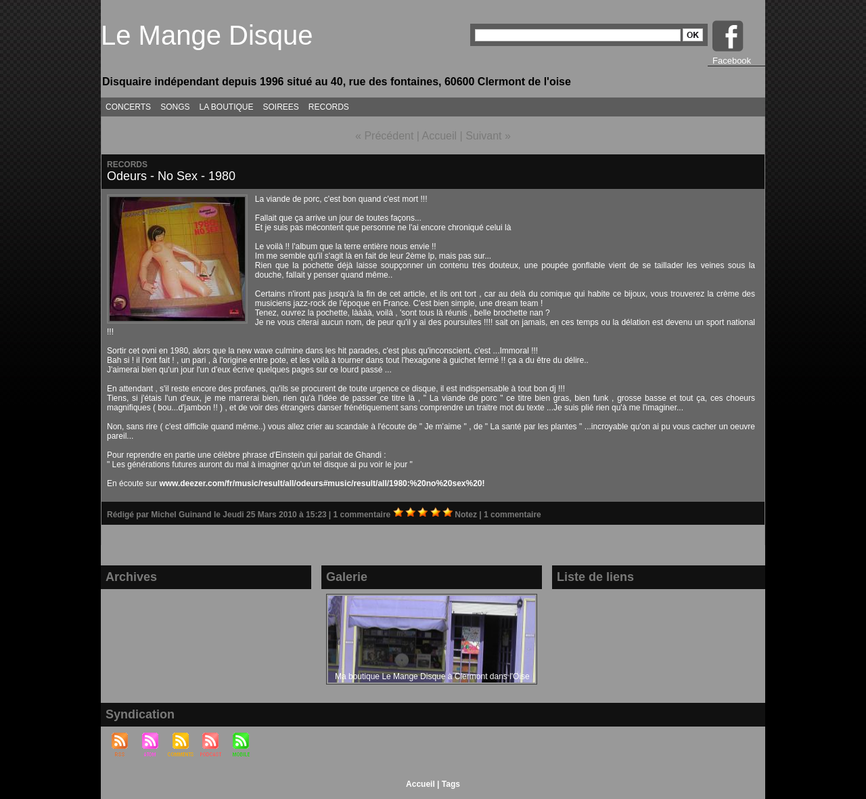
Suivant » (488, 136)
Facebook (731, 61)
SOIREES (281, 107)
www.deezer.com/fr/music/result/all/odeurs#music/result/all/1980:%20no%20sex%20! (321, 483)
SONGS (174, 107)
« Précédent (384, 136)
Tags (451, 784)
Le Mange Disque (207, 35)
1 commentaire (363, 514)
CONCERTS (128, 107)
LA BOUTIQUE (226, 107)
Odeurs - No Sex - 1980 (171, 176)
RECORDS (329, 107)
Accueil (439, 136)
